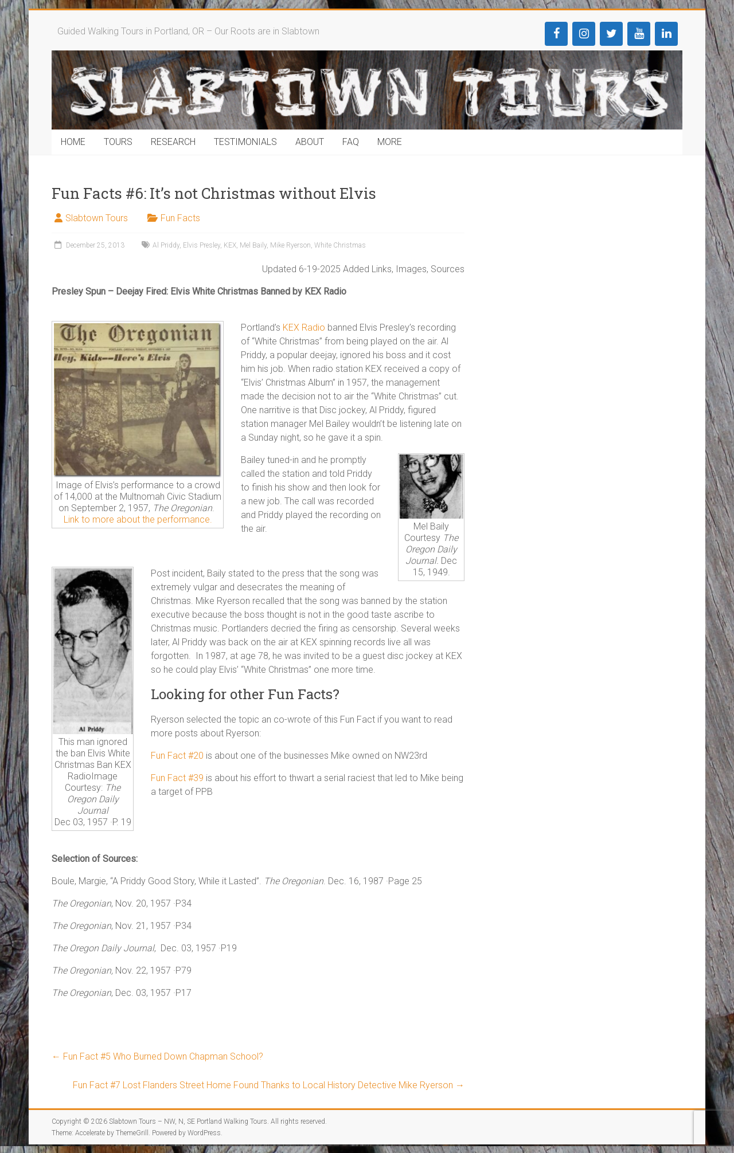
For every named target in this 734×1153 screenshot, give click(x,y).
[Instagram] (583, 34)
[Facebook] (556, 34)
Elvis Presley (201, 245)
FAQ (350, 141)
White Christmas (340, 245)
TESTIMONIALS (245, 141)
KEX (230, 245)
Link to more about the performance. (138, 519)
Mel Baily (253, 245)
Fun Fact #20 (177, 755)
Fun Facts (180, 218)
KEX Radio (304, 327)
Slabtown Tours (96, 218)
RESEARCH (173, 141)
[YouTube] (638, 34)
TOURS (118, 141)
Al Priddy (166, 245)
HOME (73, 141)
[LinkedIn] (666, 34)
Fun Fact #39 (177, 777)
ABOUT (309, 141)
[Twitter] (611, 34)
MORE (389, 141)
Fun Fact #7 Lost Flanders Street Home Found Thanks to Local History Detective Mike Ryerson (268, 1085)
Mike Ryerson (290, 245)
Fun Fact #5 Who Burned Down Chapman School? (157, 1056)
